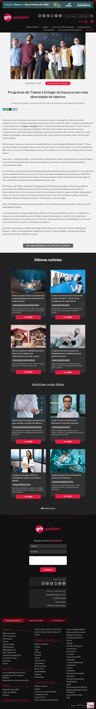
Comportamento (44, 30)
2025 (42, 629)
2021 (37, 632)
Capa (36, 649)
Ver (28, 317)
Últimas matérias (41, 644)
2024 (48, 629)
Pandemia (70, 676)
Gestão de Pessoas (74, 646)
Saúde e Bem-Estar (74, 695)
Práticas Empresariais (75, 679)
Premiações (7, 639)
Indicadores (39, 663)
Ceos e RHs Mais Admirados (13, 673)
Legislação (70, 665)
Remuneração (40, 666)
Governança (71, 649)
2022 (59, 629)
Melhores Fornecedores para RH (15, 680)
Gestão (69, 643)
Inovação (70, 654)
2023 (54, 629)
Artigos (63, 27)
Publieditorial (71, 682)
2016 (37, 635)
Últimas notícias (40, 686)
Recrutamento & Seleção (58, 83)
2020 (43, 632)
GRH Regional (8, 647)
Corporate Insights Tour (11, 655)
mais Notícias (48, 508)
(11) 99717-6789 (59, 598)
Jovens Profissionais (74, 662)
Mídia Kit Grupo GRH (10, 689)
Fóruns (5, 641)
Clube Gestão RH (9, 692)
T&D (68, 698)
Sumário (37, 674)
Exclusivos (6, 661)
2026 (36, 629)
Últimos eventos (9, 633)
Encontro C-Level (9, 658)
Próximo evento (77, 16)
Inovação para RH (73, 657)
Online (5, 663)
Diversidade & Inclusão (75, 632)
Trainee (25, 126)
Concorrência (60, 30)
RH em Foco (39, 669)
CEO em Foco (40, 660)
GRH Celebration (9, 652)
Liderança (70, 671)
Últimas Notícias (49, 27)
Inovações (70, 660)
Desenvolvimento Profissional (81, 30)
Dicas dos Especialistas (75, 629)
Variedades (39, 677)
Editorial (37, 655)
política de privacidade (56, 605)
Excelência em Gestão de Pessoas (13, 676)
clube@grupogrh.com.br (56, 595)
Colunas (37, 652)
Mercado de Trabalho (75, 673)
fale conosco (60, 602)
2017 (59, 632)
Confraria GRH (8, 644)
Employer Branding (74, 635)
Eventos (5, 695)
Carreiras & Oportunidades (80, 27)
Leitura (69, 668)
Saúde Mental (40, 671)
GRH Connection (9, 636)
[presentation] (48, 561)
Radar (68, 684)
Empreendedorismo (74, 638)
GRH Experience (9, 650)
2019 (48, 632)
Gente (37, 658)
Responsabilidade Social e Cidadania (77, 691)
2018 (54, 632)
